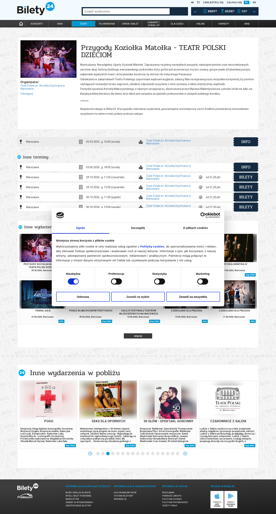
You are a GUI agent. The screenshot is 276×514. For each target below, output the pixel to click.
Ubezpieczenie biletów (78, 505)
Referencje (120, 499)
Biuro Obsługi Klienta (78, 492)
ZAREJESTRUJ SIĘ (213, 2)
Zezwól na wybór (138, 296)
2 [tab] (103, 454)
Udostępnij (26, 93)
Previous (90, 453)
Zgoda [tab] (80, 227)
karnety (224, 23)
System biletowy (123, 496)
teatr (83, 23)
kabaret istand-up (154, 24)
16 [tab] (173, 454)
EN (254, 2)
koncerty (37, 23)
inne (247, 23)
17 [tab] (178, 454)
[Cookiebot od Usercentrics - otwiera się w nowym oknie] (203, 215)
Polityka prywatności (175, 502)
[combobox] (126, 11)
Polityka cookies (172, 499)
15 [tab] (168, 454)
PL (246, 2)
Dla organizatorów (125, 492)
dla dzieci (177, 23)
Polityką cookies (152, 246)
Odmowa (83, 296)
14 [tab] (163, 454)
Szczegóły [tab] (138, 227)
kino (60, 23)
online (200, 23)
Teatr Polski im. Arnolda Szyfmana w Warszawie (168, 142)
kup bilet (250, 275)
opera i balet (130, 23)
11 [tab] (148, 454)
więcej (138, 335)
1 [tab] (98, 454)
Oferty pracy (169, 505)
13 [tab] (158, 454)
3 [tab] (108, 454)
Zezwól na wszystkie (193, 296)
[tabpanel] (48, 414)
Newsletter (72, 499)
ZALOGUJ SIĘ (234, 2)
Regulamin (168, 492)
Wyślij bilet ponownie (78, 496)
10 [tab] (143, 454)
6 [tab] (123, 454)
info (246, 141)
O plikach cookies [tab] (195, 227)
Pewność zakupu (172, 496)
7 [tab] (128, 454)
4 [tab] (113, 454)
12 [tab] (153, 454)
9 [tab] (138, 454)
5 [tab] (118, 454)
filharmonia (107, 23)
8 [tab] (133, 454)
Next (185, 453)
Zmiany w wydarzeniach (79, 502)
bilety (246, 177)
